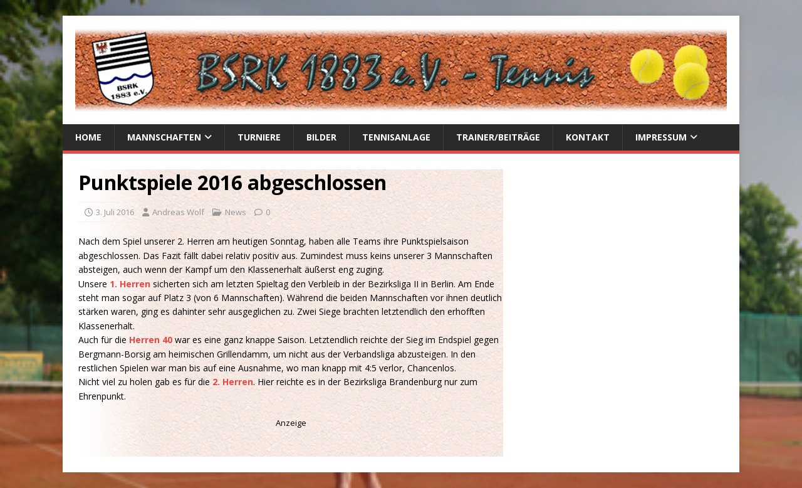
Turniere (259, 137)
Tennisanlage (396, 137)
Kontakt (588, 137)
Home (88, 137)
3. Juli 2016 (115, 212)
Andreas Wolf (178, 212)
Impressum (661, 137)
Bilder (321, 137)
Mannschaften (164, 137)
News (235, 212)
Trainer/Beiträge (498, 137)
